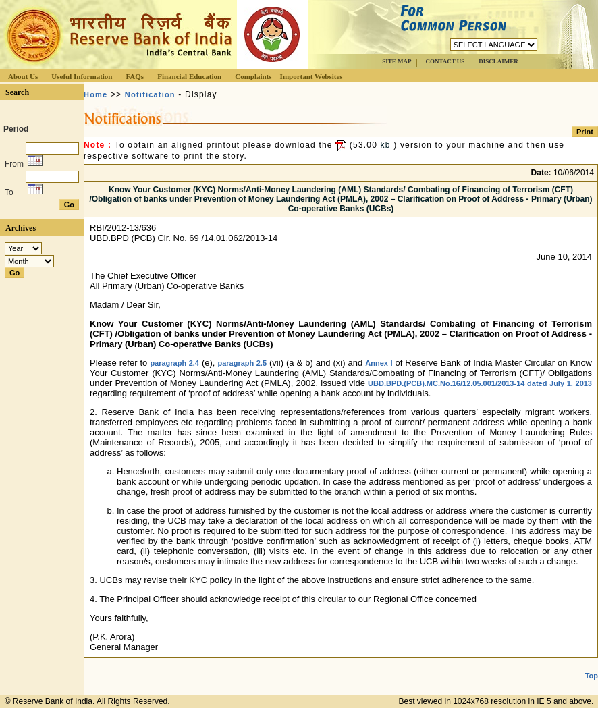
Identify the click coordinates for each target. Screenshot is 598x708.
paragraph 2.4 (174, 363)
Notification (150, 94)
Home (95, 94)
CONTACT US (444, 61)
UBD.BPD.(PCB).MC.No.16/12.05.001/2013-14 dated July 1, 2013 (480, 383)
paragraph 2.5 (242, 363)
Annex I (378, 363)
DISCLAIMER (498, 61)
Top (591, 676)
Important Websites (311, 76)
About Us (23, 76)
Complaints (253, 76)
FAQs (135, 76)
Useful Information (81, 76)
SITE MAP (396, 61)
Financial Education (189, 76)
